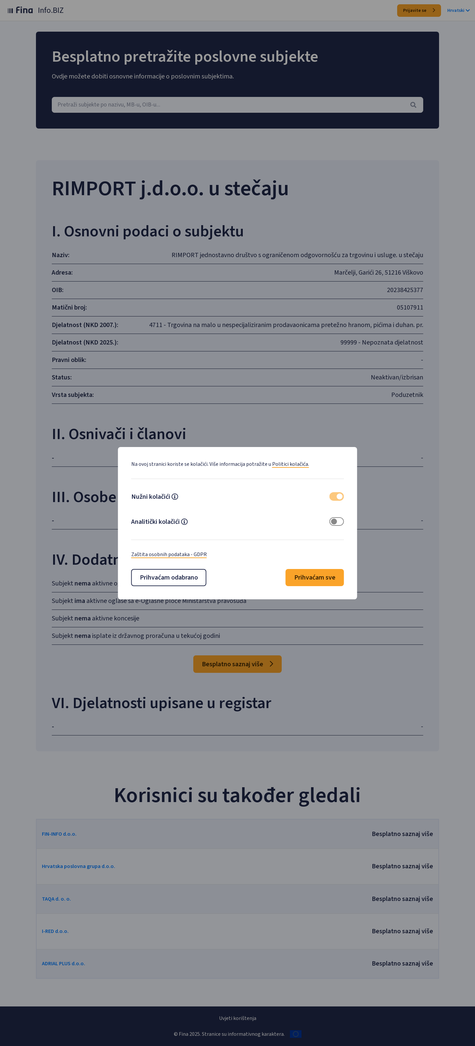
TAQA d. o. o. (72, 908)
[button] (175, 497)
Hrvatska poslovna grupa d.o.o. (95, 875)
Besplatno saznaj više (237, 673)
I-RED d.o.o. (71, 940)
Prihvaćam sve (314, 577)
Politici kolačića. (290, 464)
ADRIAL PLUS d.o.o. (80, 972)
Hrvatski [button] (458, 10)
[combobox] (237, 105)
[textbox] (237, 104)
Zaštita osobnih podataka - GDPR (169, 554)
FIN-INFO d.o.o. (75, 843)
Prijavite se (419, 10)
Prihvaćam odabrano (169, 577)
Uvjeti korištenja (237, 1018)
